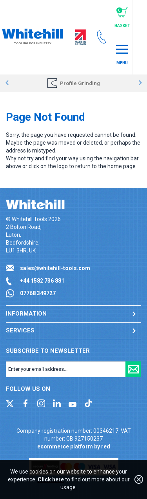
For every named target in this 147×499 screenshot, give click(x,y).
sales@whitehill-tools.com (55, 268)
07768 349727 (38, 293)
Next (140, 83)
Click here (51, 479)
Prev (7, 83)
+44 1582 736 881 (42, 281)
